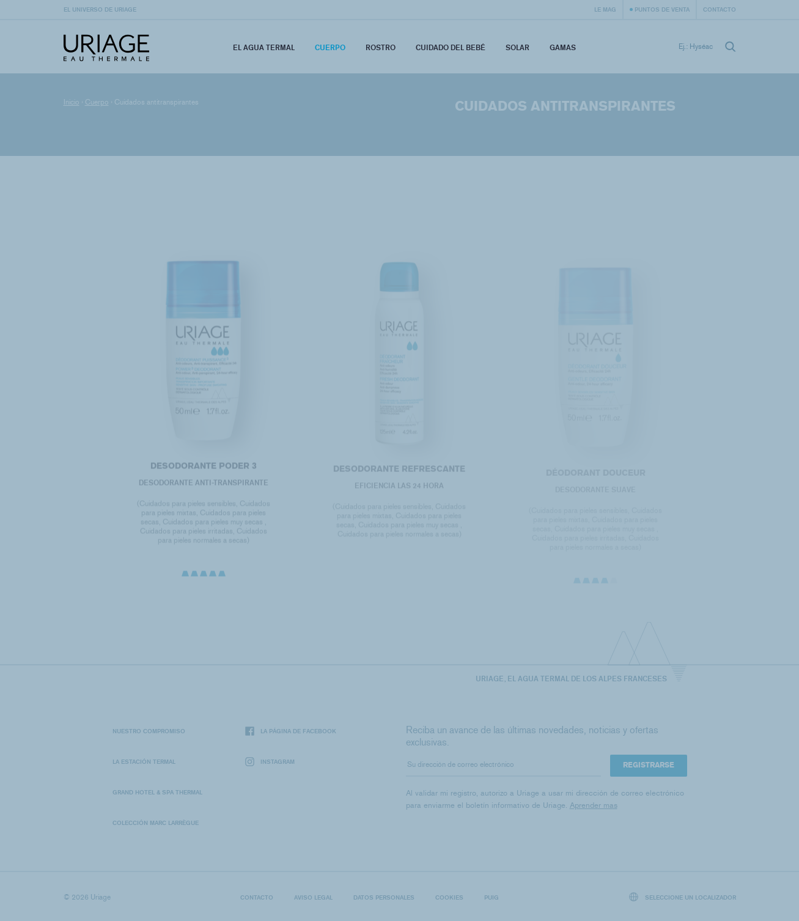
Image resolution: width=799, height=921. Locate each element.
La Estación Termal (143, 761)
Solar (517, 47)
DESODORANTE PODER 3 (203, 467)
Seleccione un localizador (682, 896)
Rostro (381, 47)
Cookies (449, 897)
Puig (491, 897)
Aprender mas (593, 805)
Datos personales (383, 897)
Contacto (719, 9)
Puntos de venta (662, 9)
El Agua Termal (264, 47)
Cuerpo (330, 47)
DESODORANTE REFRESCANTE (399, 471)
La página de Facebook (290, 731)
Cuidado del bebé (450, 47)
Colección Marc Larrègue (155, 822)
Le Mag (605, 9)
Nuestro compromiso (148, 730)
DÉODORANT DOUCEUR (595, 475)
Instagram (270, 762)
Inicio (71, 102)
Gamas (563, 47)
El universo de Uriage (100, 9)
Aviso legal (313, 897)
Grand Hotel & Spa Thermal (157, 792)
